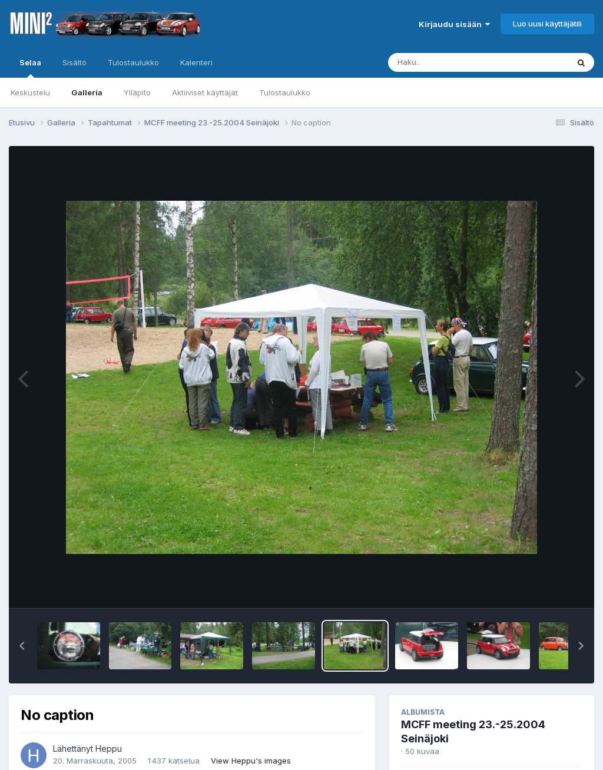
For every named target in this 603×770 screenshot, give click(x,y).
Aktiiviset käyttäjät (205, 92)
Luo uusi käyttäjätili (547, 23)
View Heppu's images (251, 760)
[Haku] (456, 62)
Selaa (30, 68)
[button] (22, 646)
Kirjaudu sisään (454, 24)
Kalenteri (196, 62)
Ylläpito (137, 92)
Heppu (108, 749)
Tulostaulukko (284, 92)
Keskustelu (30, 92)
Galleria (86, 92)
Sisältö (74, 62)
